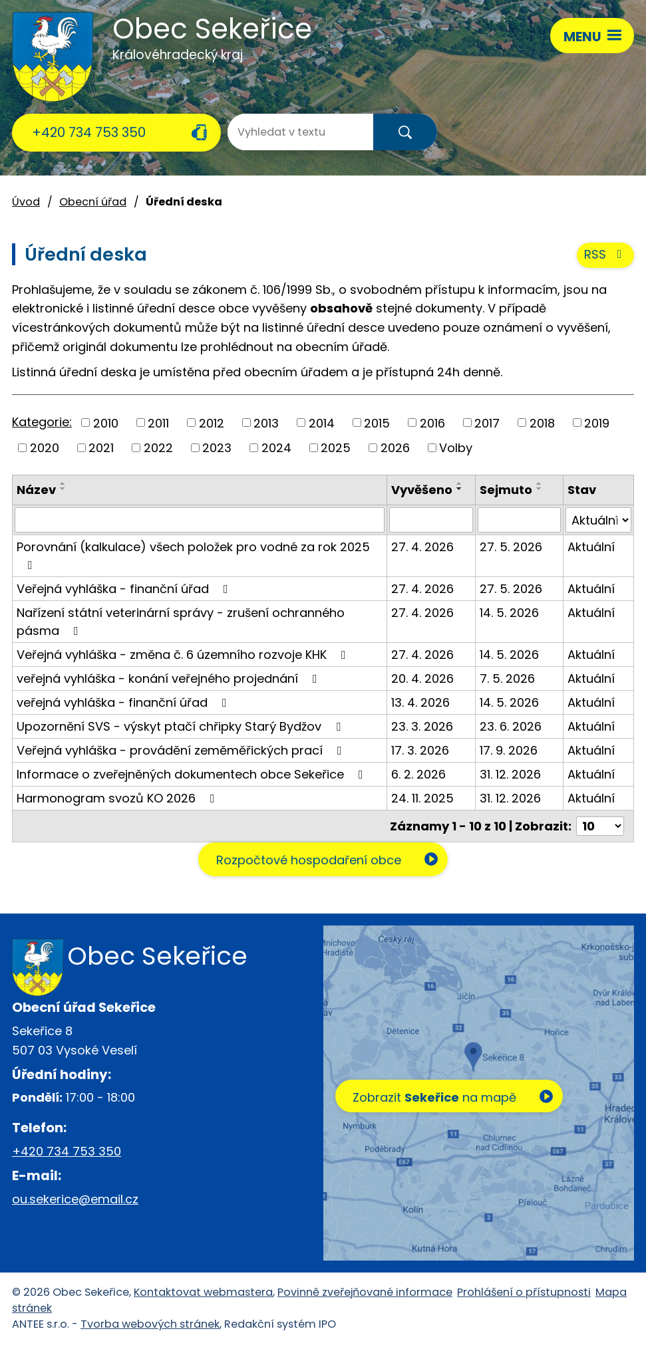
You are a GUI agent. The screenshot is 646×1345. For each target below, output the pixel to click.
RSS (605, 255)
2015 (377, 423)
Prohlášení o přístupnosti (524, 1292)
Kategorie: (42, 422)
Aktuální (591, 547)
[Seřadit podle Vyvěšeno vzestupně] (459, 483)
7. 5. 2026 (507, 679)
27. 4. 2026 (422, 547)
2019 (596, 423)
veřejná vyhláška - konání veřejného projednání (170, 679)
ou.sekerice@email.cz (75, 1199)
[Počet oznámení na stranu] (600, 826)
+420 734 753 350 (89, 132)
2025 (336, 447)
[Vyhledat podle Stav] (598, 520)
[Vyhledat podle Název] (200, 520)
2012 (211, 423)
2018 (542, 423)
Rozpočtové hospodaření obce (308, 860)
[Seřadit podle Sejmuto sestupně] (539, 488)
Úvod (26, 201)
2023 (217, 447)
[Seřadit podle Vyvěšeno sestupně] (459, 488)
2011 (158, 423)
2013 (266, 423)
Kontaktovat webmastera (203, 1292)
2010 (105, 423)
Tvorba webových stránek (150, 1324)
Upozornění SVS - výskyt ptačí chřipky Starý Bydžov (181, 727)
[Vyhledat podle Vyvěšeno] (431, 520)
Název (36, 489)
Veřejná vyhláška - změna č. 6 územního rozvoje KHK (184, 655)
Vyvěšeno (421, 489)
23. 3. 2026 (422, 727)
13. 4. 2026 (420, 703)
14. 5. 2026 (509, 613)
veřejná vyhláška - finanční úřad (124, 703)
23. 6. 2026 (511, 727)
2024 (276, 447)
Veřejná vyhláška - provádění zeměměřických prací (182, 751)
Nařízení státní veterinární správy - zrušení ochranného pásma (181, 622)
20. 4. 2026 (422, 679)
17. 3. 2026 (420, 751)
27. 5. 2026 (511, 547)
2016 (432, 423)
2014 (322, 423)
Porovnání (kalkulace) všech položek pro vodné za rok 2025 (193, 555)
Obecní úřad (92, 201)
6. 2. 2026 (418, 775)
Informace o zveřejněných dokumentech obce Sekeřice (193, 775)
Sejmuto (506, 489)
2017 (487, 423)
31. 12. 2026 (510, 775)
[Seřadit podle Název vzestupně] (63, 483)
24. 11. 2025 (422, 799)
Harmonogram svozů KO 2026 (118, 799)
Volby (455, 447)
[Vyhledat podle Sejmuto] (519, 520)
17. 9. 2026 (509, 751)
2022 (158, 447)
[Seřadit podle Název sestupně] (63, 488)
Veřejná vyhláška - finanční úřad (125, 589)
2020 (44, 447)
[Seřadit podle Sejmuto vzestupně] (539, 483)
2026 (395, 447)
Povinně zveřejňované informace (364, 1292)
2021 (101, 447)
